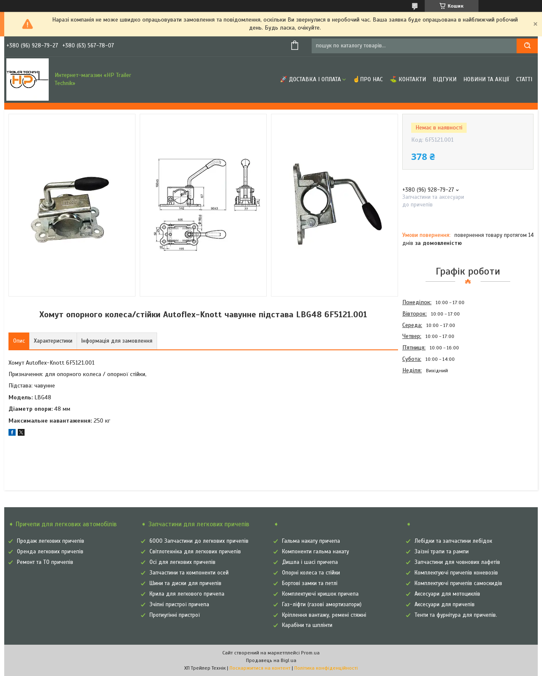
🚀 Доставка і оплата (310, 79)
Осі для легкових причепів (182, 562)
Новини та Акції (486, 79)
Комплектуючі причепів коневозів (456, 572)
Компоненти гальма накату (315, 551)
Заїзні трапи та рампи (442, 551)
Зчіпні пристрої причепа (179, 604)
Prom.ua (310, 653)
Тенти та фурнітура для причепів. (456, 615)
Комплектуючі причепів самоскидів (458, 583)
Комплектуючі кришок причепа (320, 594)
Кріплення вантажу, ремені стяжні (324, 615)
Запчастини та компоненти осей (189, 572)
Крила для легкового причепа (186, 594)
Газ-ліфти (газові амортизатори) (322, 604)
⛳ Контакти (408, 79)
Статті (524, 79)
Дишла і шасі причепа (310, 562)
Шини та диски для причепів (185, 583)
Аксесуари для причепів (445, 604)
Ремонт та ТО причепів (45, 562)
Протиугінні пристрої (174, 615)
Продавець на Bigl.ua (271, 660)
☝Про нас (368, 79)
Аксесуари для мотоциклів (447, 594)
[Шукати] (527, 45)
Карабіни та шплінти (307, 625)
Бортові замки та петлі (309, 583)
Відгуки (444, 79)
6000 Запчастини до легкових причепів (199, 541)
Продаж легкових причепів (50, 541)
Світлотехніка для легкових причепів (195, 551)
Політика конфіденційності (326, 668)
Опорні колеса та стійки (311, 572)
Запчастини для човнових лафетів (457, 562)
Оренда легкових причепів (50, 551)
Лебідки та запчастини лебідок (453, 541)
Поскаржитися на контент (260, 668)
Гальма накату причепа (311, 541)
